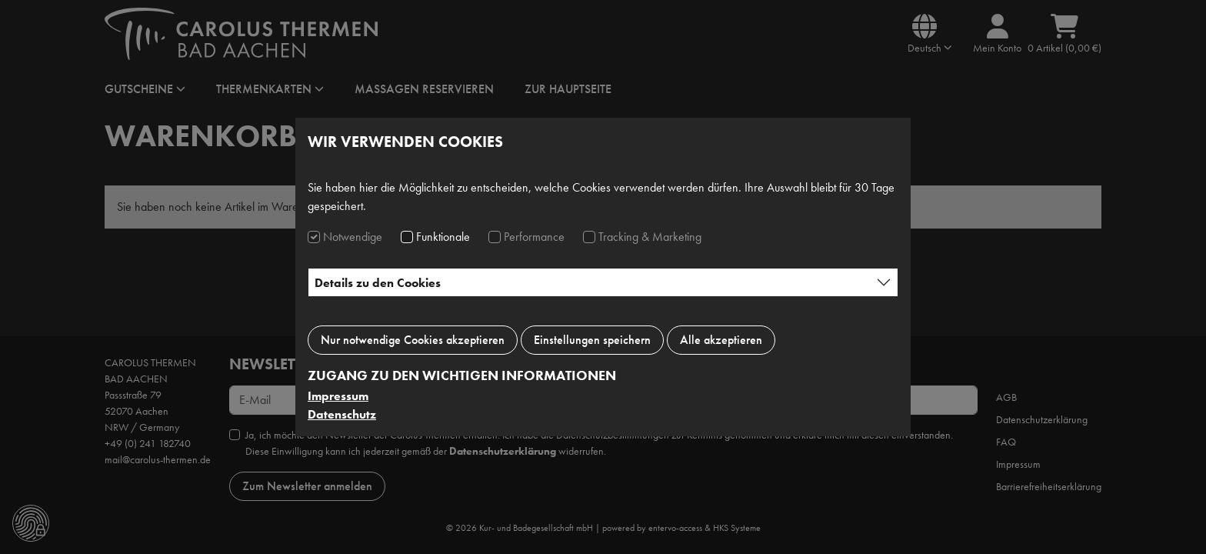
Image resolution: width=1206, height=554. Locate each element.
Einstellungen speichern (592, 340)
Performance (534, 237)
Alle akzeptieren (721, 340)
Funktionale (443, 237)
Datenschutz (342, 414)
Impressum (338, 396)
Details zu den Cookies (378, 283)
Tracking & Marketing (649, 237)
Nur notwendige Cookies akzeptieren (413, 340)
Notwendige (352, 237)
